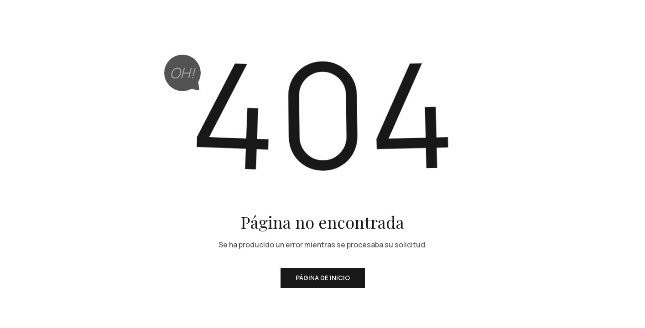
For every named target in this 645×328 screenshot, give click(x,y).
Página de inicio (323, 277)
